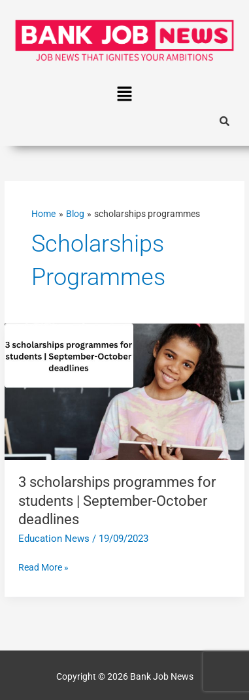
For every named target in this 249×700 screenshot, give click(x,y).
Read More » (43, 566)
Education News (54, 538)
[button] (124, 94)
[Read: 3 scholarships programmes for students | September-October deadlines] (124, 391)
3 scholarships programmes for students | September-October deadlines (117, 500)
